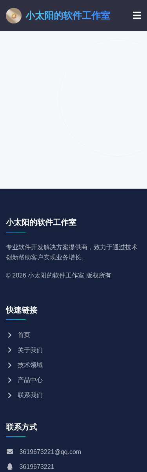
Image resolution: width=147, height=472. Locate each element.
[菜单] (137, 15)
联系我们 (24, 395)
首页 (18, 334)
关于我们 (24, 350)
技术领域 (24, 365)
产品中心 (24, 380)
